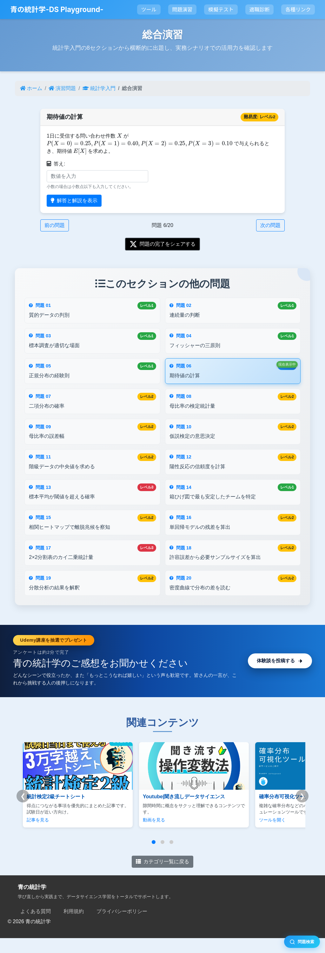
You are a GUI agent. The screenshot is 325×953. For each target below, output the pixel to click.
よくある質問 (35, 926)
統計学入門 (99, 88)
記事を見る (38, 834)
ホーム (31, 88)
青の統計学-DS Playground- (56, 9)
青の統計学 (32, 901)
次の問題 (270, 225)
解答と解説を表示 (74, 200)
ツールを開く (243, 834)
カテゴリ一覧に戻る (162, 876)
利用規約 (73, 926)
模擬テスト (221, 9)
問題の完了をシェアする (162, 244)
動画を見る (139, 834)
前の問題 (54, 225)
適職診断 (259, 9)
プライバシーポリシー (121, 926)
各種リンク (298, 9)
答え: (56, 163)
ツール (148, 9)
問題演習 (182, 9)
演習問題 (62, 88)
